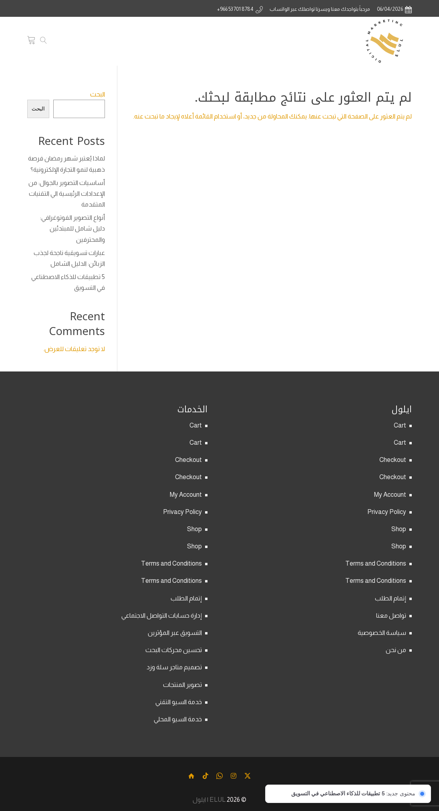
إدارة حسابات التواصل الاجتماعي (161, 615)
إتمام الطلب (390, 598)
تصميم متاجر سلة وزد (174, 667)
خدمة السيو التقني (178, 702)
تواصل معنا (391, 615)
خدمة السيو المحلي (178, 719)
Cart (400, 425)
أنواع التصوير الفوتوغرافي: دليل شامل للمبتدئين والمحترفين (72, 228)
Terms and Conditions (375, 563)
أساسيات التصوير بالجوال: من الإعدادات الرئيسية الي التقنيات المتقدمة (66, 193)
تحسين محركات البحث (173, 649)
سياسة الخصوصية (382, 632)
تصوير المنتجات (182, 684)
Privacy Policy (386, 511)
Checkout (392, 459)
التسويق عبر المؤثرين (175, 632)
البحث (97, 94)
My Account (390, 494)
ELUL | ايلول (209, 799)
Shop (398, 529)
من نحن (396, 649)
